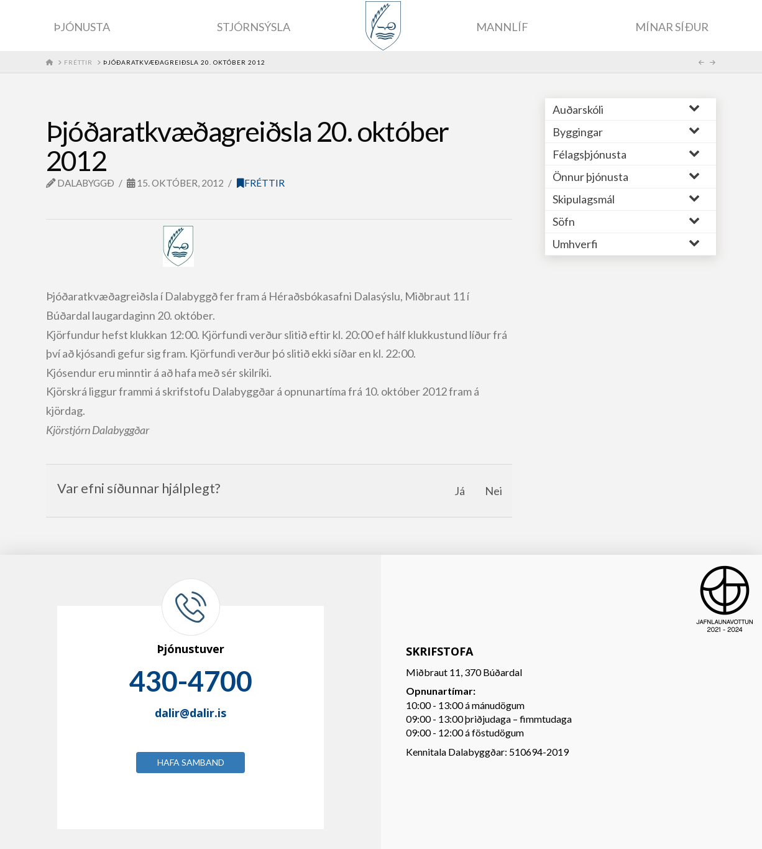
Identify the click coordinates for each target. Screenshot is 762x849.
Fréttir (261, 182)
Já (459, 491)
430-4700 (190, 681)
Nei (493, 491)
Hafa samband (190, 762)
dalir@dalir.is (190, 712)
